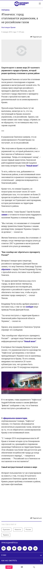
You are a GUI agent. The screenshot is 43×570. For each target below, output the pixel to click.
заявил (4, 214)
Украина (5, 10)
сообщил (29, 307)
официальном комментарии (15, 418)
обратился (5, 269)
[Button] (36, 37)
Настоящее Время (8, 27)
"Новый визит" (32, 165)
